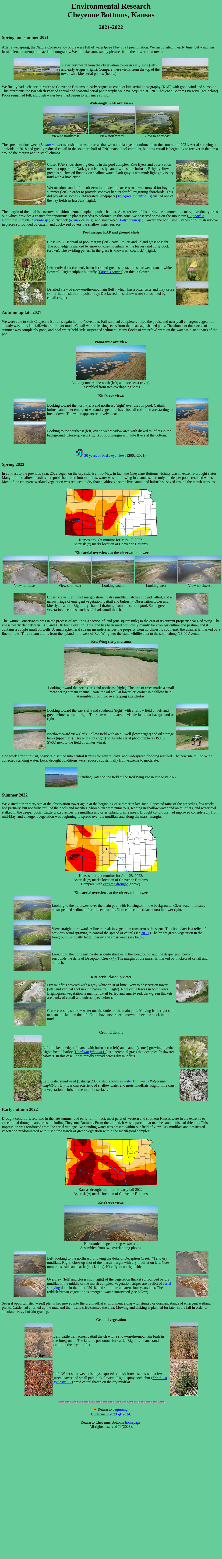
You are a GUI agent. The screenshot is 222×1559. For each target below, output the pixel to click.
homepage (133, 1422)
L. (90, 1052)
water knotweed (136, 1081)
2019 (145, 933)
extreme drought (115, 884)
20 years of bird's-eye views (105, 455)
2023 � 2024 (119, 1414)
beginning (120, 1409)
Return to (103, 1409)
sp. (40, 220)
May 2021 (120, 47)
